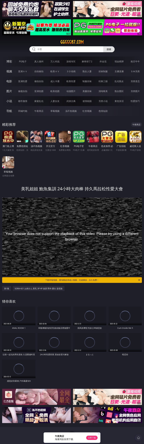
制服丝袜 (87, 81)
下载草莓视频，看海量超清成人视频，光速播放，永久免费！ (92, 280)
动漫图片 (71, 91)
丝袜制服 (103, 71)
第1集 (6, 288)
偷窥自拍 (22, 91)
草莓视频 (55, 111)
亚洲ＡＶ (22, 71)
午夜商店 (38, 111)
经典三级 (103, 81)
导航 (9, 111)
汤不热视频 (71, 111)
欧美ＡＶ (55, 71)
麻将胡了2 (87, 61)
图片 (9, 91)
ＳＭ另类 (135, 71)
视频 (9, 71)
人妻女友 (55, 101)
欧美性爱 (71, 81)
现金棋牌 (119, 61)
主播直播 (119, 71)
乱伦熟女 (119, 81)
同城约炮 (22, 111)
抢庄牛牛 (135, 61)
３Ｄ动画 (71, 71)
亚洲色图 (38, 91)
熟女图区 (119, 91)
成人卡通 (55, 81)
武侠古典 (71, 101)
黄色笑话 (119, 101)
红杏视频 (87, 111)
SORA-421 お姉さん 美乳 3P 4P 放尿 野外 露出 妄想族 (38, 288)
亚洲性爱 (22, 81)
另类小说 (103, 101)
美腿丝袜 (87, 91)
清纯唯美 (103, 91)
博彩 (9, 61)
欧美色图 (55, 91)
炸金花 (103, 61)
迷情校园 (87, 101)
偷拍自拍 (38, 81)
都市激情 (22, 101)
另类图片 (135, 91)
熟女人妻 (87, 71)
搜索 (109, 49)
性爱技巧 (135, 101)
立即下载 (92, 437)
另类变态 (135, 81)
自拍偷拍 (38, 71)
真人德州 (38, 61)
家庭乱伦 (38, 101)
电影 (9, 81)
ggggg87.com (72, 42)
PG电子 (23, 61)
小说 (9, 101)
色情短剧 (103, 111)
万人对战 (55, 61)
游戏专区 (71, 61)
